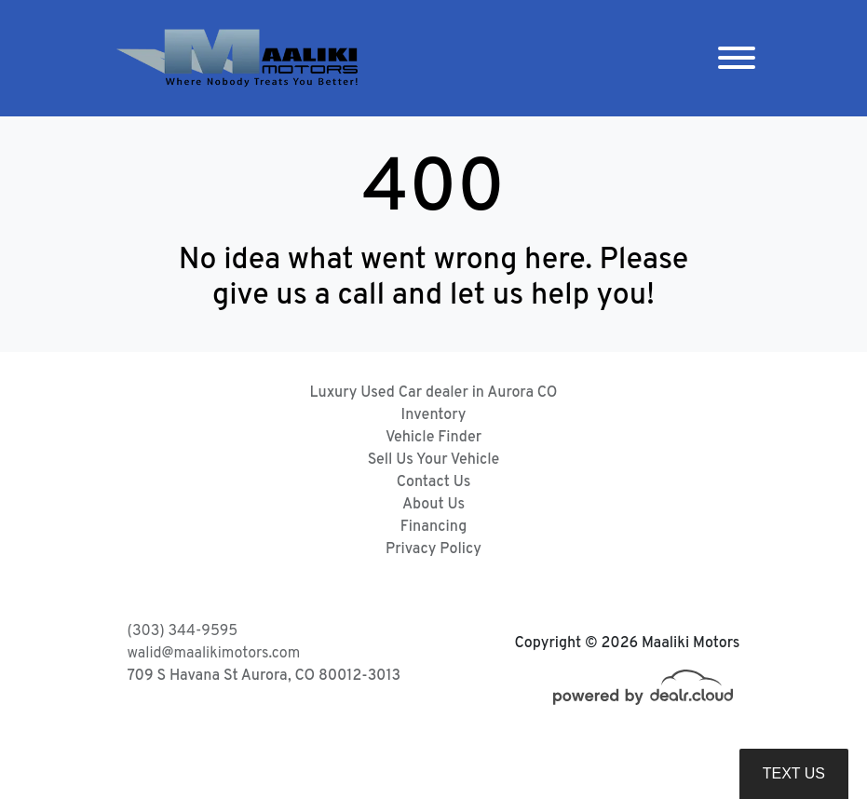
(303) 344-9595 (183, 631)
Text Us (794, 773)
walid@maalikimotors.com (214, 653)
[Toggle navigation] (736, 58)
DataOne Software (414, 767)
